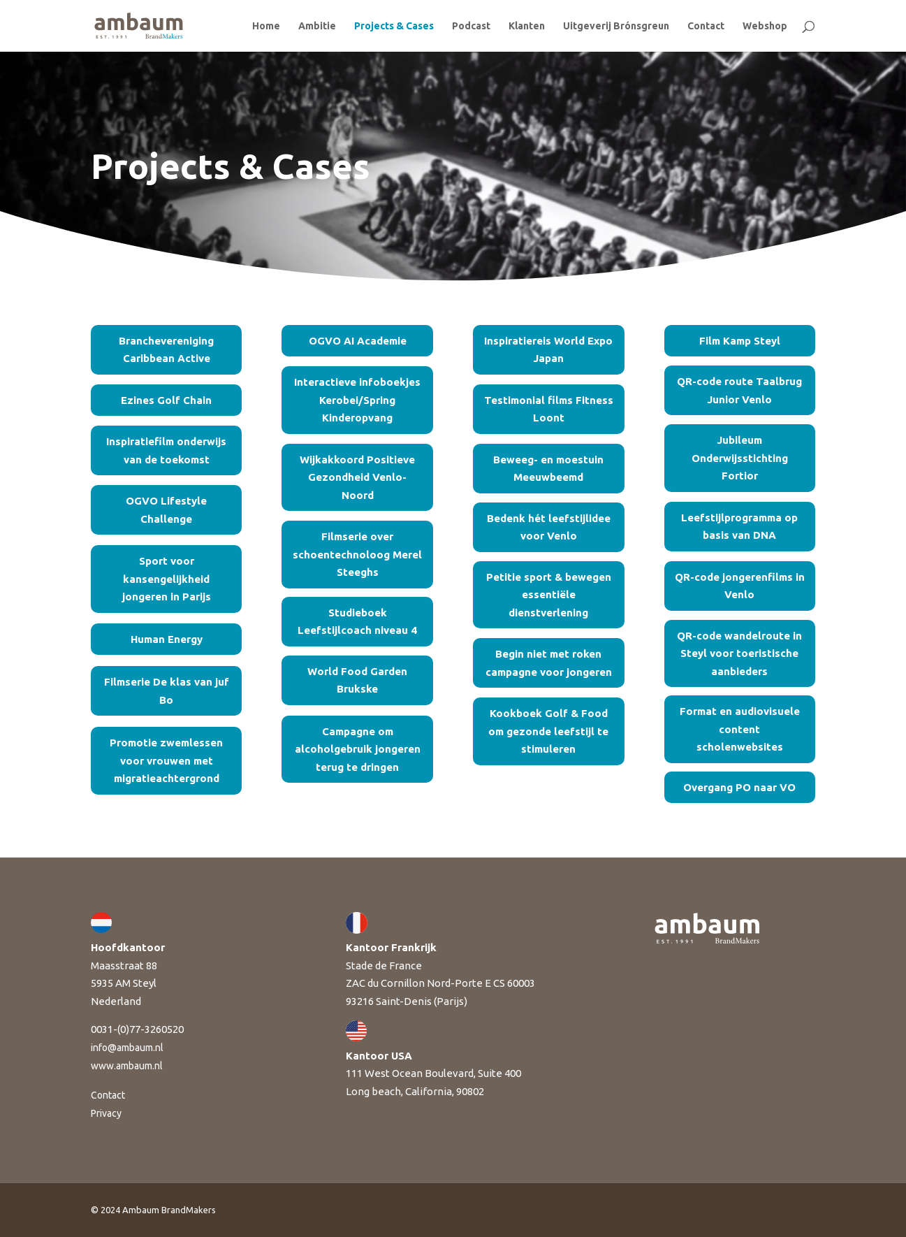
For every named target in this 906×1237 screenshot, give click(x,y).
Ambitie (317, 26)
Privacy (106, 1113)
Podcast (471, 26)
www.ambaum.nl (127, 1065)
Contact (705, 26)
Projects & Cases (394, 26)
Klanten (527, 26)
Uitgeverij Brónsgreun (616, 26)
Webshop (765, 26)
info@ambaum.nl (127, 1047)
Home (266, 26)
